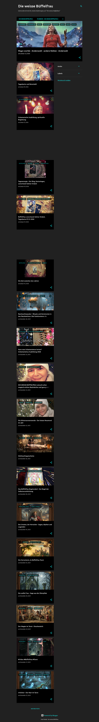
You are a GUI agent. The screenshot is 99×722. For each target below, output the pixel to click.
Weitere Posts (35, 709)
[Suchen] (81, 6)
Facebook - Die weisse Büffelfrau (47, 19)
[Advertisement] (34, 145)
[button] (80, 57)
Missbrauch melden (64, 80)
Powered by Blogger (49, 715)
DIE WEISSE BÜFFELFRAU (25, 19)
